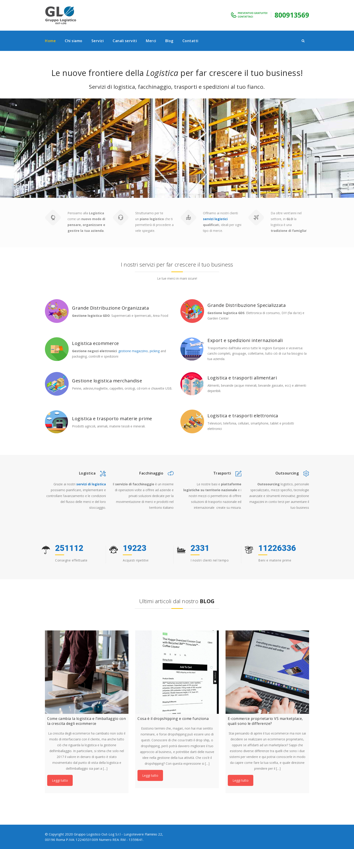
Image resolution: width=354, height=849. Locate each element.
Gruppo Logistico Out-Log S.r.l (97, 834)
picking (155, 351)
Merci (151, 40)
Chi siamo (73, 40)
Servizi (97, 40)
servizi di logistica (91, 484)
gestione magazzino (133, 351)
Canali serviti (125, 40)
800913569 (292, 15)
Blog (169, 40)
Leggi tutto (60, 780)
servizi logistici (215, 219)
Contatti (190, 40)
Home (50, 40)
